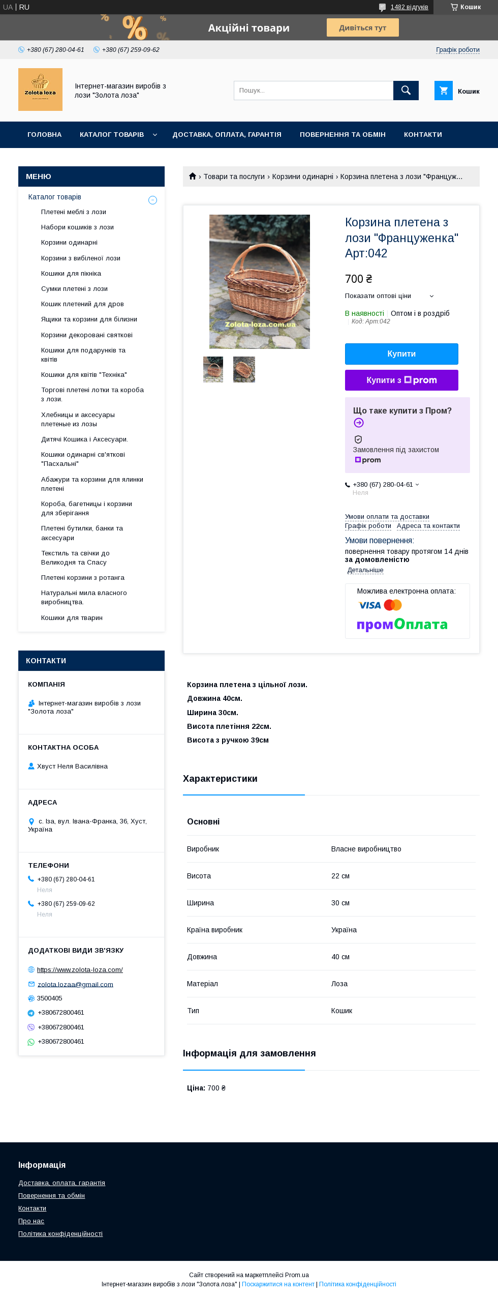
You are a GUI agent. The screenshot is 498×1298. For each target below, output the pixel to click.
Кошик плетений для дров (82, 304)
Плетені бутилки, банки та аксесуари (82, 532)
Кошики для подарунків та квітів (83, 354)
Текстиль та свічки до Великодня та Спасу (75, 557)
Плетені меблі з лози (73, 212)
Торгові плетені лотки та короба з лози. (92, 394)
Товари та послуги (234, 176)
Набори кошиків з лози (77, 227)
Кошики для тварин (72, 618)
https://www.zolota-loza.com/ (80, 969)
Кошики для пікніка (71, 273)
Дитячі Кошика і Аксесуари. (84, 439)
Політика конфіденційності (60, 1233)
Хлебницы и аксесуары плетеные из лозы (78, 419)
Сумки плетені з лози (74, 288)
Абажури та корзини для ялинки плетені (92, 484)
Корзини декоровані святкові (87, 335)
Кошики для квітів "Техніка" (84, 374)
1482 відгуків (409, 7)
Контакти (423, 134)
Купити (402, 353)
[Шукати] (406, 90)
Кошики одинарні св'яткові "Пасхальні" (83, 459)
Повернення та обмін (343, 134)
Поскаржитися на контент (278, 1284)
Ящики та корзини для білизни (89, 319)
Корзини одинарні (302, 176)
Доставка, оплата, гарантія (227, 134)
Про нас (31, 1221)
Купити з (401, 380)
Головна (44, 134)
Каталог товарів (112, 134)
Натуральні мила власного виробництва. (84, 597)
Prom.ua (297, 1275)
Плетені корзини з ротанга (82, 577)
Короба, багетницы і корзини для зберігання (86, 508)
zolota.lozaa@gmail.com (75, 984)
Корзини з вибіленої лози (80, 258)
